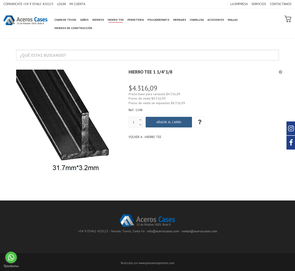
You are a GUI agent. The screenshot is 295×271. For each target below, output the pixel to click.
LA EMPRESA (239, 4)
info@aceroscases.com (163, 231)
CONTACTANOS (281, 4)
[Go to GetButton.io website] (11, 266)
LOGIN (61, 4)
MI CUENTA (77, 4)
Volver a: (145, 137)
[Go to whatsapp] (11, 257)
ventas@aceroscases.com (199, 231)
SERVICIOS (258, 4)
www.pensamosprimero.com (156, 263)
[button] (280, 72)
